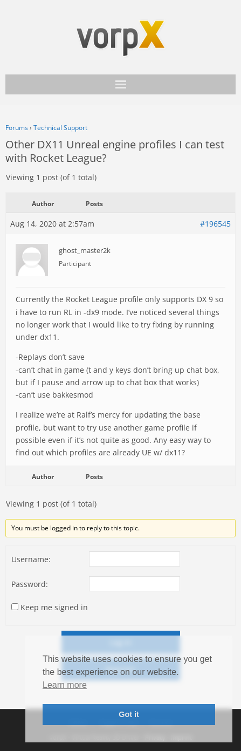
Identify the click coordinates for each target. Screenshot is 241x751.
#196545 (215, 224)
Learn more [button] (65, 684)
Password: (29, 584)
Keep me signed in (54, 607)
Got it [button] (129, 714)
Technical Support (60, 127)
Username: (31, 559)
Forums (16, 127)
